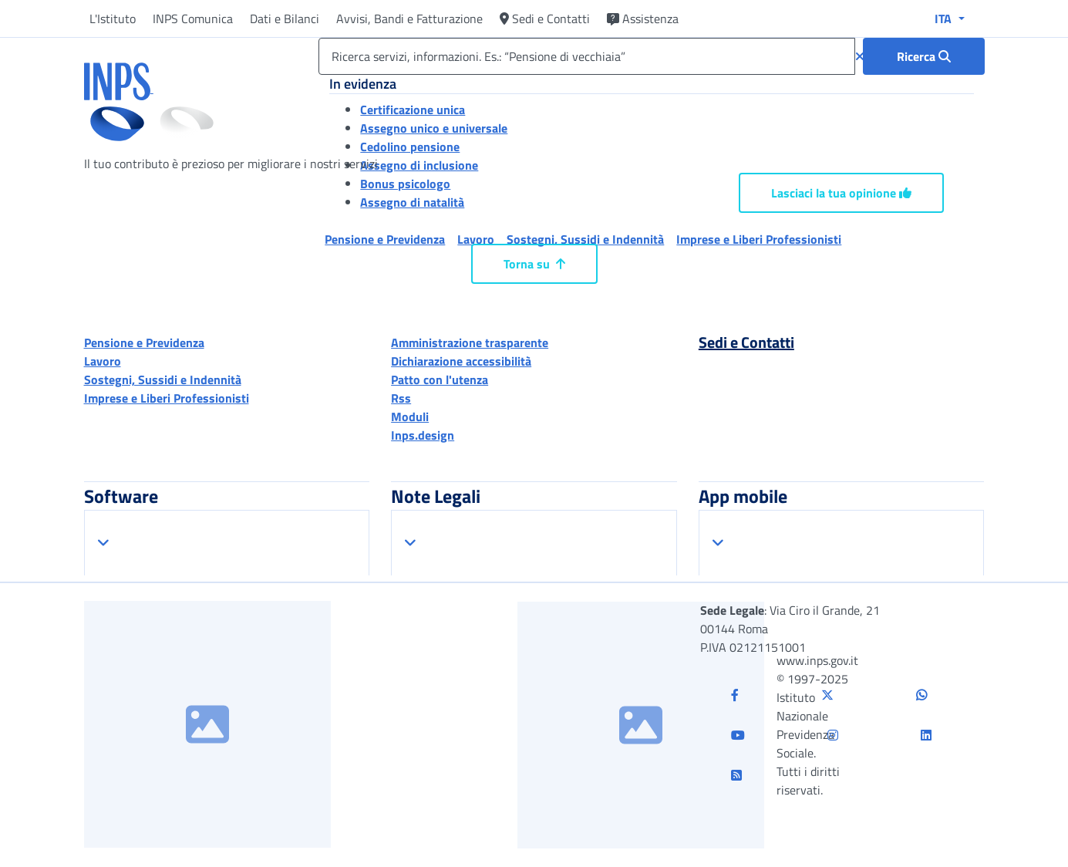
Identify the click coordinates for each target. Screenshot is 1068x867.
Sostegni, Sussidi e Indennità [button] (585, 239)
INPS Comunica (193, 18)
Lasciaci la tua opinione (841, 193)
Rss (401, 398)
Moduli (410, 416)
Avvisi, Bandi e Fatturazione (409, 18)
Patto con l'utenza (439, 379)
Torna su (534, 264)
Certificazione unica (412, 109)
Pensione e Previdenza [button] (385, 239)
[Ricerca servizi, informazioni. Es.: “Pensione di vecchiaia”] (586, 56)
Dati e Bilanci (284, 18)
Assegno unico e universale (433, 128)
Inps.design (422, 435)
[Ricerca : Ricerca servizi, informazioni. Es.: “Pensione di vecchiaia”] (924, 56)
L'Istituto (112, 18)
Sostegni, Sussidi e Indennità (162, 379)
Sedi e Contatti (545, 18)
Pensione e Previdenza (144, 342)
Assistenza (643, 18)
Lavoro (102, 361)
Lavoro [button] (475, 239)
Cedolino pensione (410, 146)
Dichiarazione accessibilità (461, 361)
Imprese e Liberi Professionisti (166, 398)
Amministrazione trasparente (469, 342)
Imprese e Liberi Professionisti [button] (758, 239)
